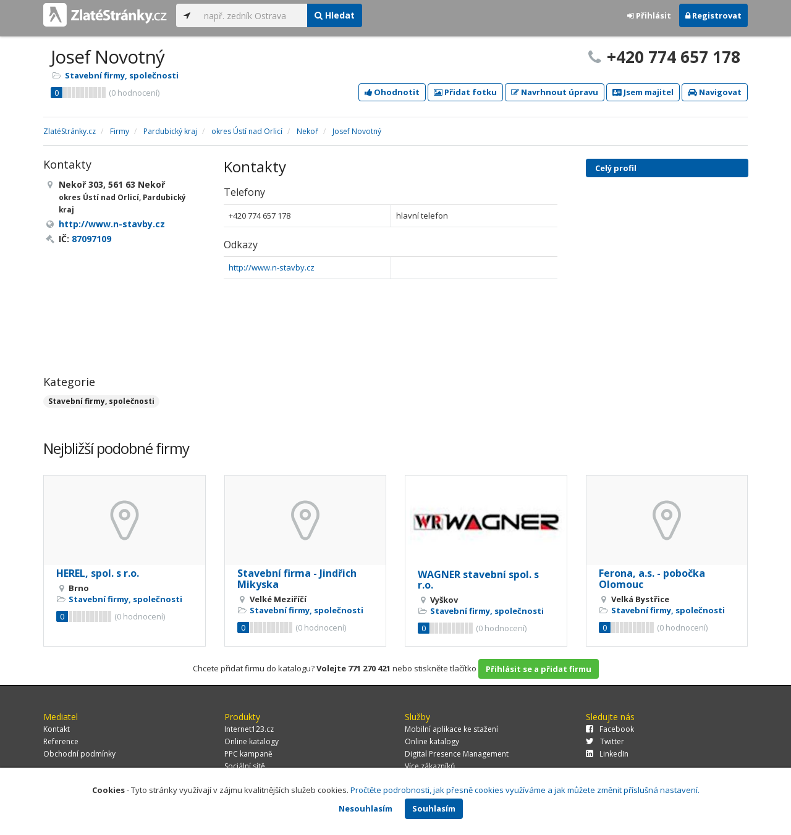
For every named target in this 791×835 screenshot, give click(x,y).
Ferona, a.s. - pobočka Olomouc (652, 578)
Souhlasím (433, 808)
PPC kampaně (248, 754)
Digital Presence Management (457, 754)
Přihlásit (649, 15)
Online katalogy (251, 741)
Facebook (610, 729)
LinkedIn (607, 754)
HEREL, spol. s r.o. (97, 573)
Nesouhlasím (365, 808)
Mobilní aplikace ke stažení (451, 729)
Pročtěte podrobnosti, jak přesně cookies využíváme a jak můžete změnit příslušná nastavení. (525, 789)
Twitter (605, 741)
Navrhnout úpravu (554, 92)
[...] (252, 15)
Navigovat (715, 92)
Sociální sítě (244, 766)
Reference (60, 741)
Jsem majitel (643, 92)
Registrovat (713, 15)
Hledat (335, 15)
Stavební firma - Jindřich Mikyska (297, 578)
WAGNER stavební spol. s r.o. (478, 580)
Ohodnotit (392, 92)
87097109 (91, 239)
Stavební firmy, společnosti (122, 75)
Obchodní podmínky (79, 754)
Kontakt (56, 729)
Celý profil (616, 168)
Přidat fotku (465, 92)
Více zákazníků (430, 766)
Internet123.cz (249, 729)
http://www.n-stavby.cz (272, 267)
